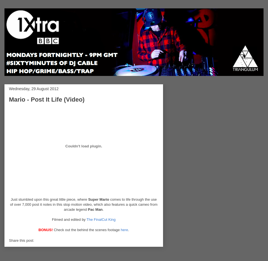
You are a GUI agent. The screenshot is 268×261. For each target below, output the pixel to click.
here (124, 230)
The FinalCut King (101, 219)
